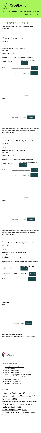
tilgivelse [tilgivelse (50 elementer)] (17, 412)
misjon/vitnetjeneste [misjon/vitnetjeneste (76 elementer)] (11, 409)
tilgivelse (11, 132)
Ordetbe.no (18, 5)
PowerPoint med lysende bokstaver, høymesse (16, 376)
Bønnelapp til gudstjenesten (12, 379)
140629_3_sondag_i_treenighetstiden (27, 266)
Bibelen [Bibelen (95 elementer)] (20, 393)
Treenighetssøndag (13, 38)
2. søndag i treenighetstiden (18, 140)
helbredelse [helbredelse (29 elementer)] (32, 402)
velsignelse (33, 336)
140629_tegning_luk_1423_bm (18, 323)
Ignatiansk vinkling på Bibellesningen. (14, 367)
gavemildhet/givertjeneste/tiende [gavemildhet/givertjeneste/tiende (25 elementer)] (14, 402)
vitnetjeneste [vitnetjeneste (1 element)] (4, 414)
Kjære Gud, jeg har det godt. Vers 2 (13, 381)
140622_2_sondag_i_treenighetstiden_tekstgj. (28, 162)
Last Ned (24, 62)
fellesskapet (30, 128)
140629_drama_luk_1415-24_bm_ (21, 273)
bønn (7, 128)
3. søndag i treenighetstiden (18, 242)
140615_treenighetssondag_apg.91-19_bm (21, 68)
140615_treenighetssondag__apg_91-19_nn (21, 73)
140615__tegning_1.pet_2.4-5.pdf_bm (18, 117)
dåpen (11, 128)
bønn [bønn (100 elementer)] (30, 393)
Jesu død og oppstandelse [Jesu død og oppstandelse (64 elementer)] (20, 404)
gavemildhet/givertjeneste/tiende (10, 336)
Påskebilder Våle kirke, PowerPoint (13, 383)
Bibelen (4, 128)
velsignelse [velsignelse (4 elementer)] (34, 412)
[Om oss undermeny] (38, 14)
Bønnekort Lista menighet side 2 (13, 372)
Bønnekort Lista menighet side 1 (13, 370)
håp (35, 128)
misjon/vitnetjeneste (29, 130)
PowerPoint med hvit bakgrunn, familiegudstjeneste (18, 374)
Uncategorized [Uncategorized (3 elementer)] (26, 412)
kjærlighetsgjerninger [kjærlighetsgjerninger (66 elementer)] (11, 407)
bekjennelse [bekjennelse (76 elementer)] (8, 393)
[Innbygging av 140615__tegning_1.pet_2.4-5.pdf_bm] (25, 95)
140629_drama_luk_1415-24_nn (20, 279)
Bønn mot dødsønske (10, 377)
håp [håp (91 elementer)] (5, 404)
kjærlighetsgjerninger (18, 130)
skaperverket (5, 132)
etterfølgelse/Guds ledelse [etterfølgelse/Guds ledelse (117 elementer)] (22, 396)
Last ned (34, 68)
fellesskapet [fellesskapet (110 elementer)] (9, 399)
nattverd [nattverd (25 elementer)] (26, 410)
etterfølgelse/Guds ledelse (19, 128)
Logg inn (37, 428)
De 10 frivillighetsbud (10, 368)
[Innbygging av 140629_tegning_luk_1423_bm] (25, 301)
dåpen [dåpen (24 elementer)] (5, 396)
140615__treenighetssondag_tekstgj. (27, 60)
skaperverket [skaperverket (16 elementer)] (7, 413)
